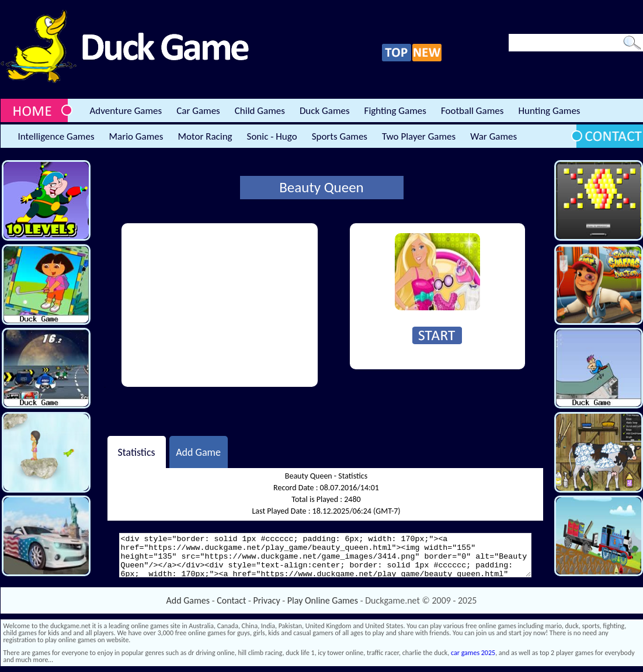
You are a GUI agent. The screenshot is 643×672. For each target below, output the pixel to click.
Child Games (260, 111)
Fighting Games (395, 111)
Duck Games (325, 111)
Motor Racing (205, 136)
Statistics (136, 452)
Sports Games (339, 136)
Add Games (188, 600)
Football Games (472, 111)
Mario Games (136, 136)
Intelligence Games (56, 136)
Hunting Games (549, 111)
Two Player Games (419, 136)
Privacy (266, 600)
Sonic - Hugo (272, 136)
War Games (493, 136)
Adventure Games (126, 111)
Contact (231, 600)
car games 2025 (473, 653)
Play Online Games (322, 600)
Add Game (198, 452)
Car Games (198, 111)
